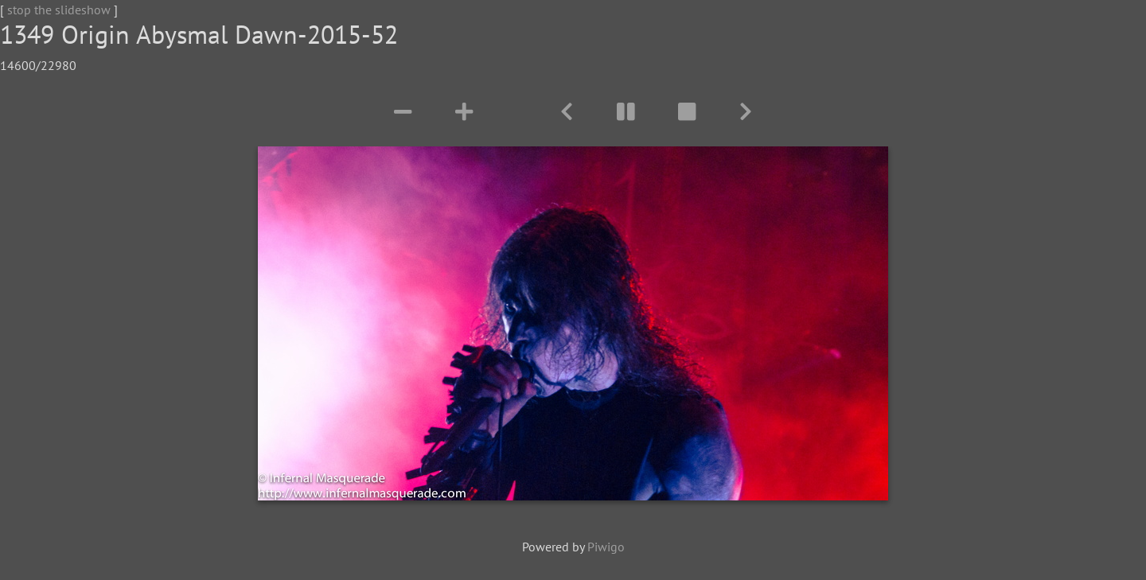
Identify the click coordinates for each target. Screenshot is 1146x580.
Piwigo (606, 547)
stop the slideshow (59, 10)
